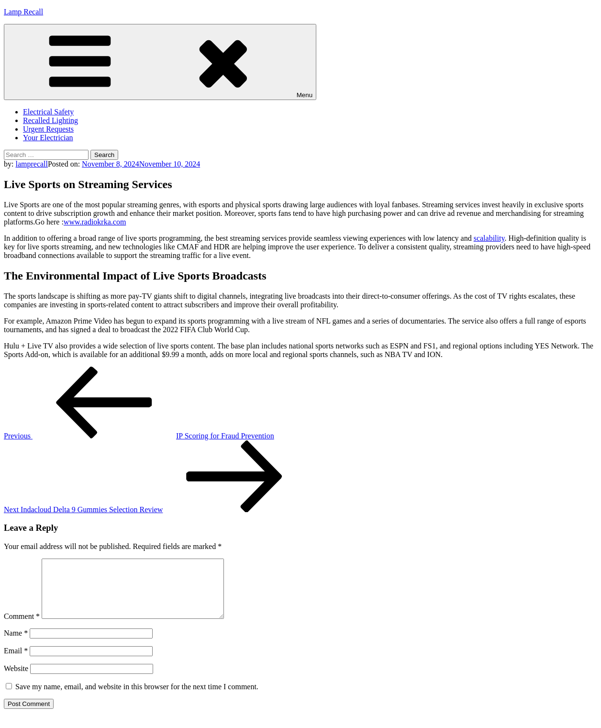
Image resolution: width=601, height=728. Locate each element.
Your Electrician (48, 138)
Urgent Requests (48, 129)
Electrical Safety (48, 112)
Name (16, 644)
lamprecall (31, 164)
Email (16, 662)
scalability (489, 238)
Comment (22, 628)
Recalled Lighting (50, 120)
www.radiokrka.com (95, 222)
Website (16, 680)
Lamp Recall (23, 12)
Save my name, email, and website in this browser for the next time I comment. (136, 698)
